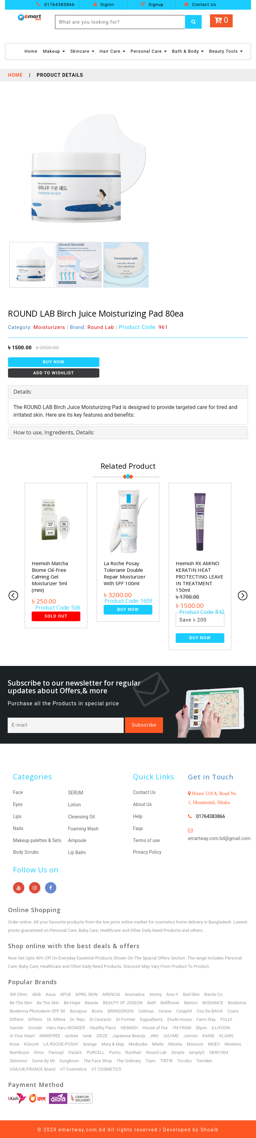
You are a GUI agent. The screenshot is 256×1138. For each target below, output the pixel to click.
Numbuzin (57, 1051)
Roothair (172, 1051)
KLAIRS (34, 1042)
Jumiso (230, 1034)
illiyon (15, 1034)
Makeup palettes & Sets (37, 839)
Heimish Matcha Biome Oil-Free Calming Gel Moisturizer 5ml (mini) (50, 576)
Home (30, 51)
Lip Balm (77, 851)
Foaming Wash (83, 828)
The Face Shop (122, 1059)
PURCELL (134, 1051)
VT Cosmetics (73, 1067)
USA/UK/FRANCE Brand (33, 1067)
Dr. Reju (124, 1018)
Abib (36, 993)
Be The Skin (21, 1001)
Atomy (156, 993)
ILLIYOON (34, 1034)
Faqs (138, 827)
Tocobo (209, 1059)
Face (18, 792)
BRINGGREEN (144, 1009)
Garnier (57, 1026)
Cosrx (46, 1018)
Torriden (229, 1059)
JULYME (211, 1034)
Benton (192, 1001)
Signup (152, 4)
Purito (153, 1051)
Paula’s (113, 1051)
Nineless (34, 1051)
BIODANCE (213, 1001)
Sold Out (55, 616)
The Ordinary (153, 1059)
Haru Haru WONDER (106, 1026)
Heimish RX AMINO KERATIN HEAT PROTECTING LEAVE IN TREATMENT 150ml (200, 576)
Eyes (18, 804)
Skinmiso (42, 1059)
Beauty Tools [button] (226, 51)
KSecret (67, 1042)
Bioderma (19, 1009)
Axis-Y (173, 993)
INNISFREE (89, 1034)
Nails (18, 827)
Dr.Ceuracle (147, 1018)
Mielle (194, 1042)
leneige (126, 1042)
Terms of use (146, 839)
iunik (126, 1034)
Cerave (189, 1009)
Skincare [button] (82, 51)
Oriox (77, 1051)
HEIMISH (170, 1026)
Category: (37, 327)
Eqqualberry (198, 1018)
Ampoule (77, 839)
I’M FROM (223, 1026)
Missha (212, 1042)
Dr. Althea (103, 1018)
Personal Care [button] (149, 51)
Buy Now (54, 361)
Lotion (74, 804)
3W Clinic (19, 993)
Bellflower (170, 1001)
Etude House (227, 1018)
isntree (110, 1034)
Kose (50, 1042)
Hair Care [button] (112, 51)
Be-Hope (72, 1001)
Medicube (174, 1042)
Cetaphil (208, 1009)
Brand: (92, 327)
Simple (216, 1051)
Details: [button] (22, 391)
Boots (121, 1009)
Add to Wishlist (53, 372)
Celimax (170, 1009)
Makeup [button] (54, 51)
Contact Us (200, 4)
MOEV (16, 1051)
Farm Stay (19, 1026)
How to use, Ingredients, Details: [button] (53, 432)
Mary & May (149, 1042)
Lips (17, 816)
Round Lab (195, 1051)
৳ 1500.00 (20, 348)
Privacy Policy (147, 851)
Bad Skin (192, 993)
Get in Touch (211, 777)
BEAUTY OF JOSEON (123, 1001)
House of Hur (196, 1026)
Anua (51, 993)
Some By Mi (67, 1059)
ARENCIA (112, 993)
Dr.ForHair (173, 1018)
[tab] (128, 392)
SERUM (75, 793)
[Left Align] (193, 22)
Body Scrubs (26, 851)
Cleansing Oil (81, 816)
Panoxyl (94, 1051)
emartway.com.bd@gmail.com (219, 838)
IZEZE (141, 1034)
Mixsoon (232, 1042)
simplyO (235, 1051)
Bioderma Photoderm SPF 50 (61, 1009)
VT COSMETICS (107, 1067)
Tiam (175, 1059)
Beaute (92, 1001)
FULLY (40, 1026)
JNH (194, 1034)
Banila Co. (215, 993)
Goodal (76, 1026)
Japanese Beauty (168, 1034)
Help (138, 816)
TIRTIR (191, 1059)
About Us (142, 804)
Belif (152, 1001)
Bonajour (102, 1009)
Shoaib (209, 1128)
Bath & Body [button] (188, 51)
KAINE (16, 1042)
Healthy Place (144, 1026)
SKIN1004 (19, 1059)
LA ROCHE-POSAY (97, 1042)
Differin (63, 1018)
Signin (103, 4)
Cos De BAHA (23, 1018)
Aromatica (135, 993)
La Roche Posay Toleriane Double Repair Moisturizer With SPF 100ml (125, 573)
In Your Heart (61, 1034)
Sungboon (93, 1059)
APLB (65, 993)
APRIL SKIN (87, 993)
